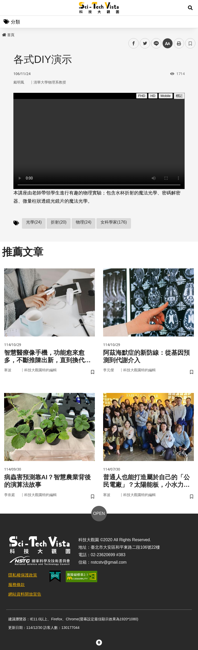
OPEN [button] (99, 513)
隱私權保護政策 (22, 575)
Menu (7, 7)
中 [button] (168, 43)
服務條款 (16, 584)
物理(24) (83, 222)
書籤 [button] (190, 43)
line (154, 43)
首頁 (8, 35)
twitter (145, 43)
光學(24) (34, 222)
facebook (134, 43)
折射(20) (58, 222)
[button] (190, 7)
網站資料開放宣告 (24, 594)
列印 (179, 43)
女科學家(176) (114, 222)
